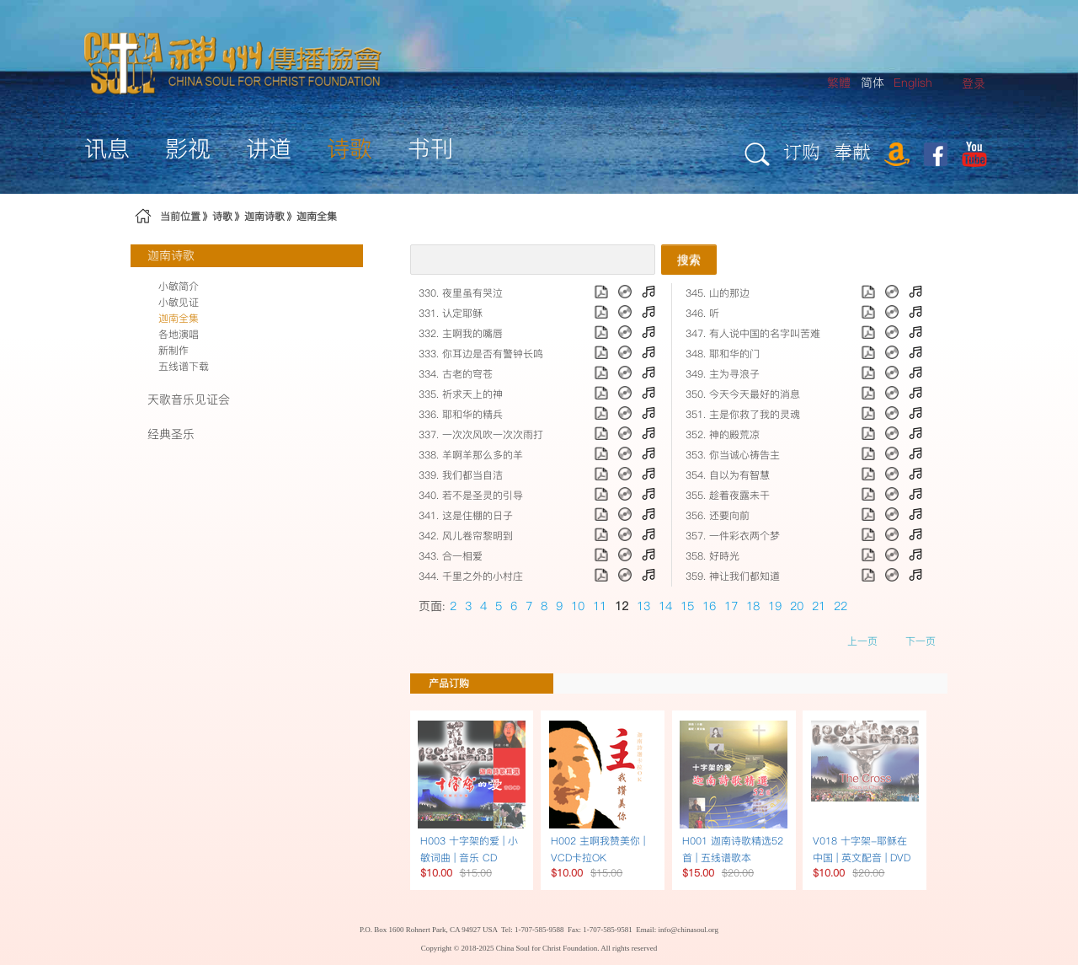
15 (687, 606)
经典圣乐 (171, 434)
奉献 (852, 151)
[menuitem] (973, 84)
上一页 (862, 641)
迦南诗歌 (264, 216)
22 (840, 606)
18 (753, 606)
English (913, 82)
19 (775, 606)
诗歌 (222, 216)
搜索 (689, 259)
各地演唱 (178, 334)
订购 (801, 151)
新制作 (173, 350)
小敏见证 (178, 302)
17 (731, 606)
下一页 (920, 641)
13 (643, 606)
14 (665, 606)
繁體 (839, 82)
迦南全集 (316, 216)
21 (818, 606)
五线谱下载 (183, 366)
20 (796, 606)
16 (709, 606)
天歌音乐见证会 (188, 399)
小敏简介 (178, 286)
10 (577, 606)
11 (599, 606)
